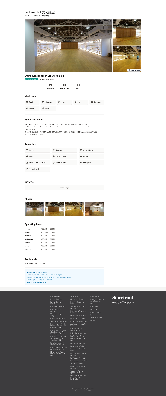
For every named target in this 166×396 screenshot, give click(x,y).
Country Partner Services (55, 310)
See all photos (134, 70)
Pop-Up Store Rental (77, 336)
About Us (93, 309)
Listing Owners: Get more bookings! (97, 300)
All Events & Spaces (77, 299)
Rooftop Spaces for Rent (78, 361)
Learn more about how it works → (37, 282)
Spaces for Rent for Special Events (77, 372)
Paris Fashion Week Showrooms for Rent (57, 344)
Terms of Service (96, 318)
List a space (94, 296)
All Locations (74, 296)
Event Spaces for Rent (78, 346)
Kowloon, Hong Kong (48, 79)
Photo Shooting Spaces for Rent (78, 354)
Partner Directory (56, 299)
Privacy (92, 320)
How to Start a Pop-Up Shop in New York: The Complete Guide (58, 325)
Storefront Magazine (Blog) (57, 315)
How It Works (55, 296)
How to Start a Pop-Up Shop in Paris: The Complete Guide (58, 338)
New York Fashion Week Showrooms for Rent (58, 348)
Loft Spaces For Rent (77, 358)
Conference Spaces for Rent (78, 350)
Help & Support (95, 312)
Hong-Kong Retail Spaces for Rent (76, 329)
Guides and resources (57, 318)
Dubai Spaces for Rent (78, 333)
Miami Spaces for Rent (78, 316)
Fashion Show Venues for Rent (78, 367)
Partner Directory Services (56, 303)
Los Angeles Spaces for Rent (78, 312)
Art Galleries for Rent (77, 343)
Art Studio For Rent (77, 363)
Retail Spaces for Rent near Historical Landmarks (78, 377)
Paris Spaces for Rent (77, 318)
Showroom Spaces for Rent (77, 339)
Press (92, 315)
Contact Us (94, 306)
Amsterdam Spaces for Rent (78, 325)
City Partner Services (57, 306)
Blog (91, 304)
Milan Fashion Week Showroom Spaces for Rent (57, 353)
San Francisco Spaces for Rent (78, 307)
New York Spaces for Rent (77, 303)
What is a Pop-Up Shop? (58, 321)
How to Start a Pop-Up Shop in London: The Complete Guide (58, 332)
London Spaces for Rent (78, 321)
